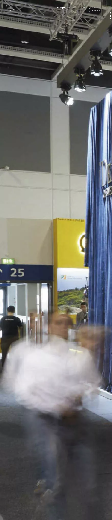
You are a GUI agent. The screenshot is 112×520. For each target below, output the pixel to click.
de (74, 8)
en (69, 8)
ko (84, 8)
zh (79, 8)
